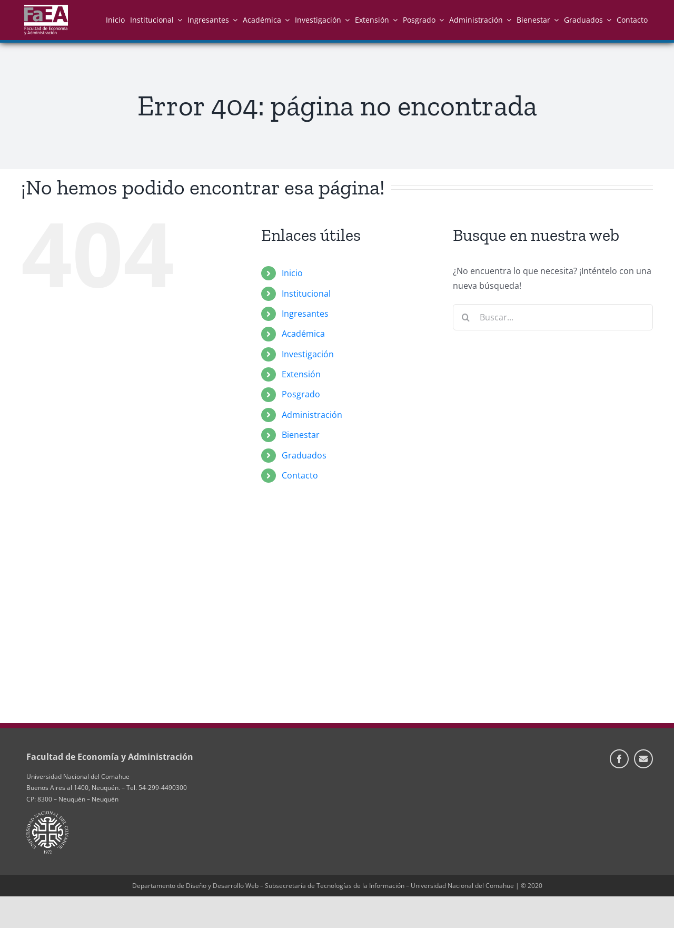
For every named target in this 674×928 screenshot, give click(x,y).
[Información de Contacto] (643, 758)
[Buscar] (466, 317)
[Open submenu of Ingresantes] (233, 19)
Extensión (301, 374)
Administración (312, 415)
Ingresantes (305, 313)
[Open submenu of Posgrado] (439, 19)
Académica (303, 333)
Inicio (292, 273)
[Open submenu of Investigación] (345, 19)
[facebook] (619, 758)
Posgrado (301, 394)
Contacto (300, 475)
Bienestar (301, 435)
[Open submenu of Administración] (507, 19)
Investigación (308, 354)
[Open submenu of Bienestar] (554, 19)
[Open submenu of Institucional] (178, 19)
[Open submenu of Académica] (285, 19)
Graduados (304, 455)
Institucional (306, 293)
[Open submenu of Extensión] (393, 19)
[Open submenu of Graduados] (607, 19)
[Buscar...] (553, 317)
